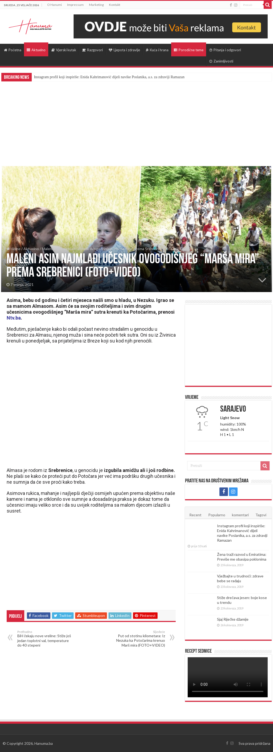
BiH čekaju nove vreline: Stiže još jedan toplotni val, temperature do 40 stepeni (44, 638)
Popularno (216, 515)
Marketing (96, 5)
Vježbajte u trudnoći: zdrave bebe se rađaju (240, 578)
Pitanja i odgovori (225, 50)
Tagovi (260, 515)
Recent (195, 515)
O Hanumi (54, 5)
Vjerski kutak (63, 50)
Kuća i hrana (157, 50)
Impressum (75, 5)
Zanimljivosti (221, 61)
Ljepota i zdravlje (124, 50)
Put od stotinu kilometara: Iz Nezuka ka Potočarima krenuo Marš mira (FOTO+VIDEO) (137, 638)
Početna (12, 50)
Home (13, 248)
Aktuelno (36, 50)
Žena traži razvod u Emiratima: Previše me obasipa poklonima (241, 556)
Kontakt (114, 5)
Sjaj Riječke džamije (232, 619)
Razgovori (92, 50)
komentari (240, 515)
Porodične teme (188, 50)
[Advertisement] (136, 121)
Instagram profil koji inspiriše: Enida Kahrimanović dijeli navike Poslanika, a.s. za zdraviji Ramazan (109, 77)
